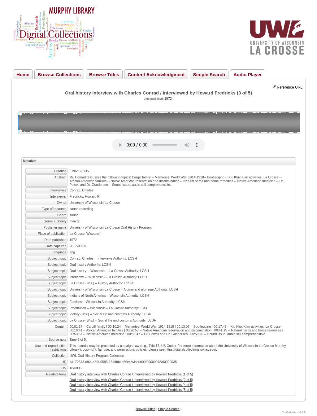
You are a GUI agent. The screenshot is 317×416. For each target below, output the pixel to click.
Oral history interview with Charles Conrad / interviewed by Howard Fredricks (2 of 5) (131, 380)
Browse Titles (104, 74)
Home (22, 74)
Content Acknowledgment (156, 74)
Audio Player (247, 74)
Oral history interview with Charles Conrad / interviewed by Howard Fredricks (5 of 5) (131, 390)
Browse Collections (59, 74)
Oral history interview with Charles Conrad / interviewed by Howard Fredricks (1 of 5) (131, 374)
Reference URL (289, 87)
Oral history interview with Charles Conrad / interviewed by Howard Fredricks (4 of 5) (131, 385)
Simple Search (209, 74)
